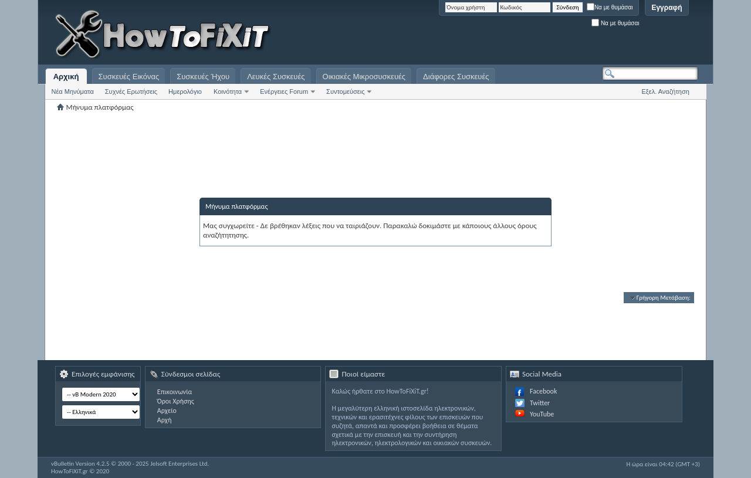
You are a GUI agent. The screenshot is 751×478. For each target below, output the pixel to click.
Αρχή (164, 420)
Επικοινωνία (174, 392)
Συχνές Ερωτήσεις (131, 91)
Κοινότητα (228, 91)
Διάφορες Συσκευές (456, 76)
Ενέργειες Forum (284, 91)
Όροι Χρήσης (175, 401)
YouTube (542, 414)
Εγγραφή (666, 8)
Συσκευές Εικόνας (129, 76)
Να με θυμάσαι (610, 7)
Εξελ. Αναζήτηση (665, 91)
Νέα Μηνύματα (73, 91)
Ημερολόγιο (185, 91)
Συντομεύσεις (345, 91)
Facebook (543, 391)
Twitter (540, 403)
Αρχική (66, 76)
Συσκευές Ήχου (203, 76)
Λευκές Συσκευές (276, 76)
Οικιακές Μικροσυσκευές (364, 76)
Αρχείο (167, 410)
